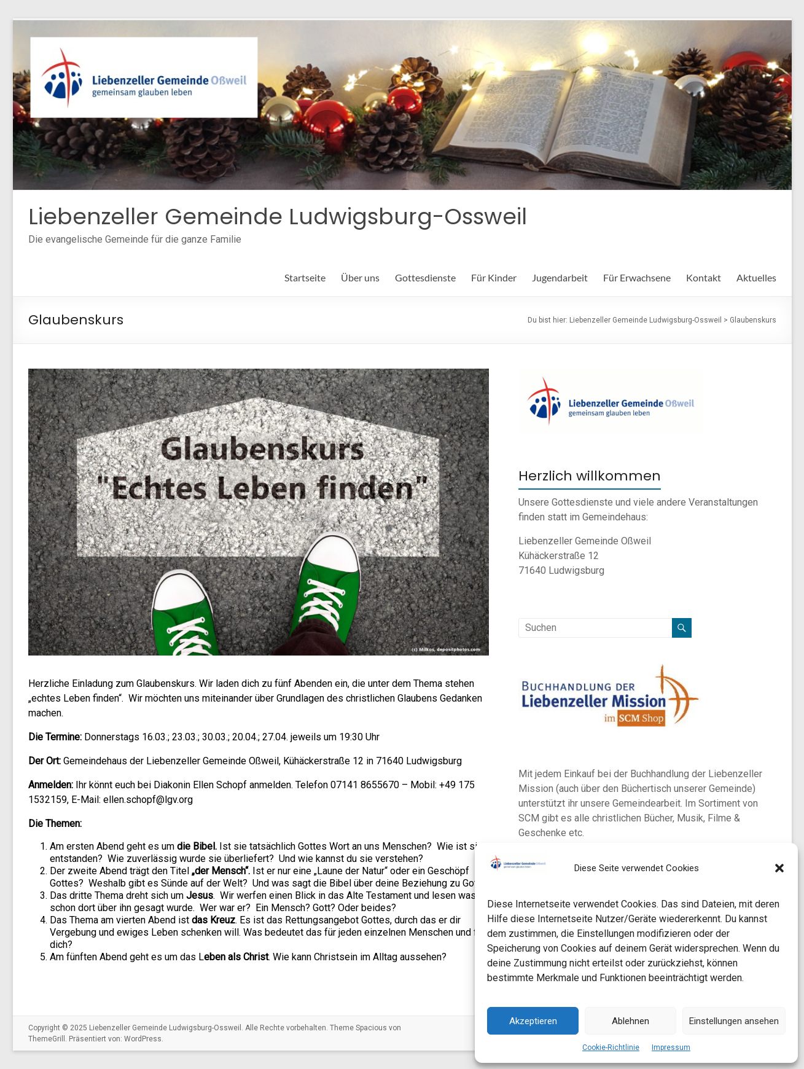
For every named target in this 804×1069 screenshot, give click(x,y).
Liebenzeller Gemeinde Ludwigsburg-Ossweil (277, 216)
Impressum (671, 1047)
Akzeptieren (533, 1021)
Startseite (305, 277)
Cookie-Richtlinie (610, 1047)
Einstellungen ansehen (734, 1021)
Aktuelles (756, 277)
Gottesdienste (425, 277)
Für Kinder (494, 277)
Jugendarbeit (560, 277)
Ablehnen (630, 1021)
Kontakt (703, 277)
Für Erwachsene (637, 277)
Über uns (360, 277)
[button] (779, 868)
